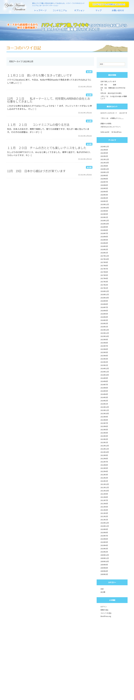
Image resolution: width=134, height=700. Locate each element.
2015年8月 (104, 343)
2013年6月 (104, 426)
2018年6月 (104, 236)
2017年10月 (104, 259)
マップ (98, 11)
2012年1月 (104, 481)
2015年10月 (104, 336)
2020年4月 (104, 191)
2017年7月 (104, 269)
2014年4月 (104, 394)
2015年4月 (104, 355)
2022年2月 (104, 156)
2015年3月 (104, 359)
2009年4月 (104, 571)
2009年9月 (104, 564)
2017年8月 (104, 265)
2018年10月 (104, 224)
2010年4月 (104, 545)
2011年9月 (104, 494)
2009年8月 (104, 568)
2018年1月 (104, 253)
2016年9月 (104, 301)
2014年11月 (104, 372)
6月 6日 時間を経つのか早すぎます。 (112, 89)
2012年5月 (104, 468)
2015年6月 (104, 349)
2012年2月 (104, 478)
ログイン (103, 606)
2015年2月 (104, 362)
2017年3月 (104, 281)
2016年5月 (104, 314)
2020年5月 (104, 188)
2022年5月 (104, 153)
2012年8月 (104, 458)
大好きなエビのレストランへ (110, 127)
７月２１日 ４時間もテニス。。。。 (112, 118)
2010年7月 (104, 536)
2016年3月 (104, 320)
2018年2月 (104, 249)
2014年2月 (104, 400)
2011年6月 (104, 503)
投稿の (104, 610)
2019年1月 (104, 217)
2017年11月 (104, 256)
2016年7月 (104, 307)
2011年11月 (104, 487)
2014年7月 (104, 384)
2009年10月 (104, 561)
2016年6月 (104, 310)
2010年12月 (104, 523)
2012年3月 (104, 474)
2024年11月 (104, 146)
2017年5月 (104, 275)
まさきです (123, 113)
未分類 (89, 72)
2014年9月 (104, 378)
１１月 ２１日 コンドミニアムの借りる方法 (38, 124)
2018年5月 (104, 240)
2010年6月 (104, 539)
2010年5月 (104, 542)
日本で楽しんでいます (108, 81)
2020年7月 (104, 182)
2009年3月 (104, 574)
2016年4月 (104, 317)
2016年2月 (104, 323)
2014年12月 (104, 368)
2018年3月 (104, 246)
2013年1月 (104, 442)
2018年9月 (104, 227)
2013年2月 (104, 439)
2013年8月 (104, 420)
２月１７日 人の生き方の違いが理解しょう (113, 97)
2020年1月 (104, 201)
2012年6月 (104, 465)
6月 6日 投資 (108, 84)
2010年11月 (104, 526)
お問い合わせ (118, 11)
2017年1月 (104, 288)
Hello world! (104, 132)
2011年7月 (104, 500)
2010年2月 (104, 552)
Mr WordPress (117, 132)
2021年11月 (104, 159)
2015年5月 (104, 352)
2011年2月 (104, 516)
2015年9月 (104, 339)
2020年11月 (104, 172)
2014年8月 (104, 381)
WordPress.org (105, 616)
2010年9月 (104, 529)
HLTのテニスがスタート (108, 113)
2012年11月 (104, 449)
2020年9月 (104, 175)
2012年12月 (104, 445)
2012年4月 (104, 471)
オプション (79, 11)
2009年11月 (104, 558)
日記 (102, 589)
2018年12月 (104, 220)
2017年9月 (104, 262)
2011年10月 (104, 491)
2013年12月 (104, 407)
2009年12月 (104, 555)
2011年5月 (104, 507)
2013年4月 (104, 433)
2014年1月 (104, 404)
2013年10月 (104, 413)
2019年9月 (104, 211)
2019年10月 (104, 207)
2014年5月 (104, 391)
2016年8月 (104, 304)
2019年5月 (104, 214)
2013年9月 (104, 417)
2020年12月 (104, 169)
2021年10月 (104, 162)
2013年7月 (104, 423)
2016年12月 (104, 291)
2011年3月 (104, 513)
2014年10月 (104, 375)
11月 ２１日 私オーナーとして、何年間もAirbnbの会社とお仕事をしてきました (48, 100)
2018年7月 (104, 233)
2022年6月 (104, 150)
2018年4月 (104, 243)
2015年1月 (104, 365)
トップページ (40, 11)
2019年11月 (104, 204)
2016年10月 (104, 298)
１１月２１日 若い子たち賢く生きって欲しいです (39, 75)
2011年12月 (104, 484)
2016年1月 (104, 326)
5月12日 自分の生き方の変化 (111, 93)
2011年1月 (104, 519)
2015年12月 (104, 330)
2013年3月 (104, 436)
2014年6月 (104, 388)
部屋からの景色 (105, 123)
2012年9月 (104, 455)
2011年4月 (104, 510)
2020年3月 (104, 195)
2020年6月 (104, 185)
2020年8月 (104, 179)
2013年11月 (104, 410)
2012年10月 (104, 452)
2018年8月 (104, 230)
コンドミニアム (60, 11)
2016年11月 (104, 294)
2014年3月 (104, 397)
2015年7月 (104, 346)
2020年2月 (104, 198)
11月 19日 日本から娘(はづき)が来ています (36, 171)
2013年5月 (104, 429)
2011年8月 (104, 497)
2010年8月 (104, 532)
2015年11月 (104, 333)
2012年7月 (104, 462)
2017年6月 (104, 272)
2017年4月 (104, 278)
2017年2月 (104, 285)
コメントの (105, 613)
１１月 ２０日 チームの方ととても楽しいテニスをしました (46, 148)
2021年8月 (104, 166)
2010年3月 (104, 548)
